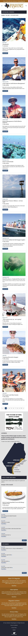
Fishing (3, 15)
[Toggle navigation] (2, 6)
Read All (24, 572)
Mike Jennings (6, 124)
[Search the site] (26, 6)
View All (24, 540)
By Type (7, 15)
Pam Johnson (6, 505)
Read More (5, 53)
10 (21, 408)
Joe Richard (6, 45)
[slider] (14, 422)
